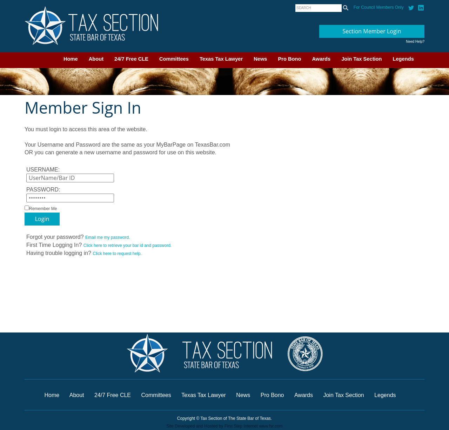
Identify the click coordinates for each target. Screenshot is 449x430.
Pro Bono (289, 59)
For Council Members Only (379, 7)
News (260, 59)
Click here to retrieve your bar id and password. (127, 245)
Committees (174, 59)
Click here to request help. (117, 253)
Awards (321, 59)
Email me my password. (107, 237)
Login (42, 219)
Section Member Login (372, 31)
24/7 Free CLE (131, 59)
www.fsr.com (270, 426)
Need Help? (415, 41)
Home (70, 59)
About (96, 59)
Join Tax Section (361, 59)
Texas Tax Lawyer (221, 59)
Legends (403, 59)
